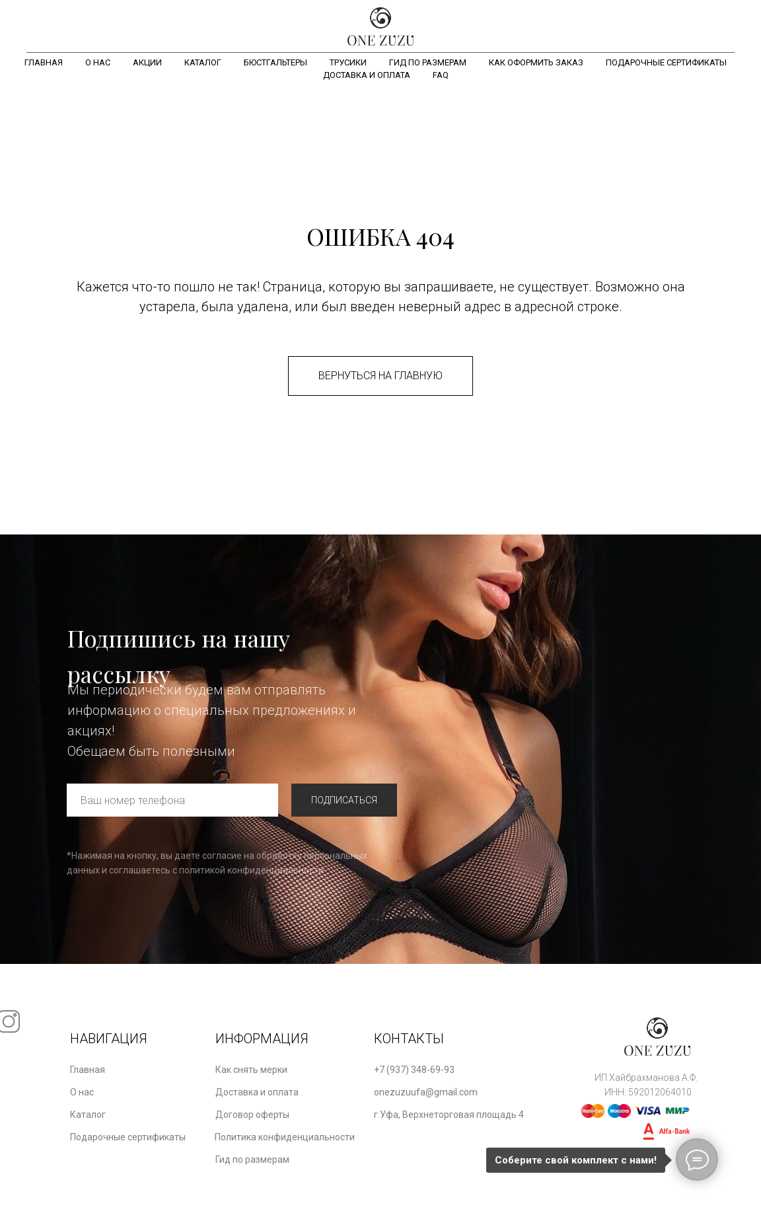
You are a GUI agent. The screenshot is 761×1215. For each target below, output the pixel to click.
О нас (97, 62)
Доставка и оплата (366, 75)
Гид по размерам (427, 62)
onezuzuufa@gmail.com (426, 1092)
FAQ (441, 75)
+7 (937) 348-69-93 (414, 1069)
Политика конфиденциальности (285, 1137)
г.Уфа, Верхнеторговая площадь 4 (449, 1114)
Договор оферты (252, 1114)
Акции (147, 62)
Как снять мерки (251, 1069)
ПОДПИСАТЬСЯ (344, 800)
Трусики (348, 62)
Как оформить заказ (536, 62)
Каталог (202, 62)
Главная (43, 62)
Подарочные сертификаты (666, 62)
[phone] (172, 800)
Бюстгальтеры (275, 62)
